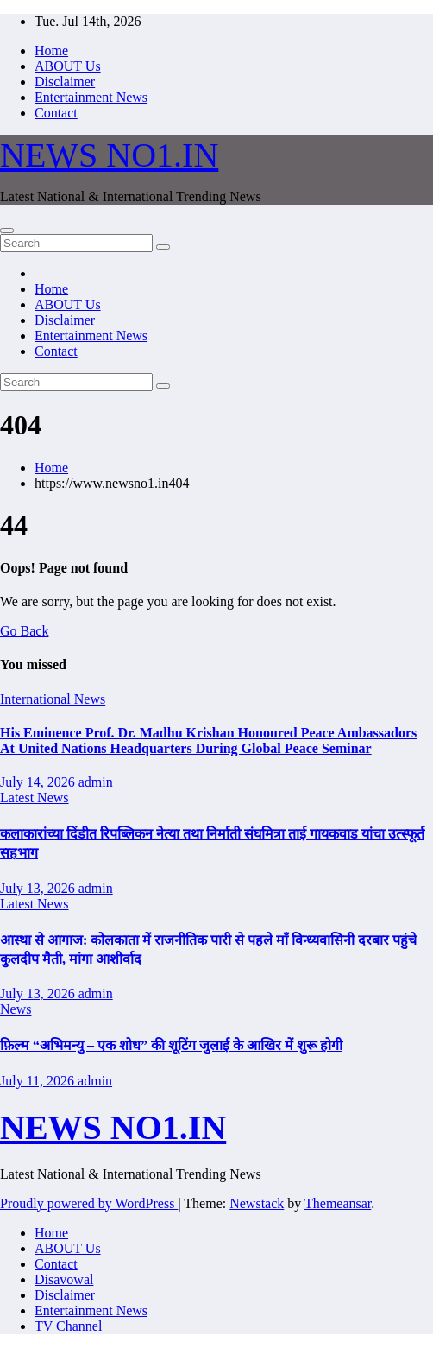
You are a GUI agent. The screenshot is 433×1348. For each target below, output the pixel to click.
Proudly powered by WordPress (89, 1203)
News (15, 1009)
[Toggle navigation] (7, 230)
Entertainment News (91, 97)
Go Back (24, 630)
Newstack (256, 1203)
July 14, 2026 (39, 782)
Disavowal (64, 1279)
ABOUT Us (68, 66)
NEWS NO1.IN (109, 155)
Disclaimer (65, 81)
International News (52, 699)
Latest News (34, 797)
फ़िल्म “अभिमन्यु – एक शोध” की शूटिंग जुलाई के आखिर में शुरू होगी (171, 1045)
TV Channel (68, 1326)
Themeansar (337, 1203)
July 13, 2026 (39, 888)
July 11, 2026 (39, 1080)
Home (51, 50)
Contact (56, 112)
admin (95, 782)
